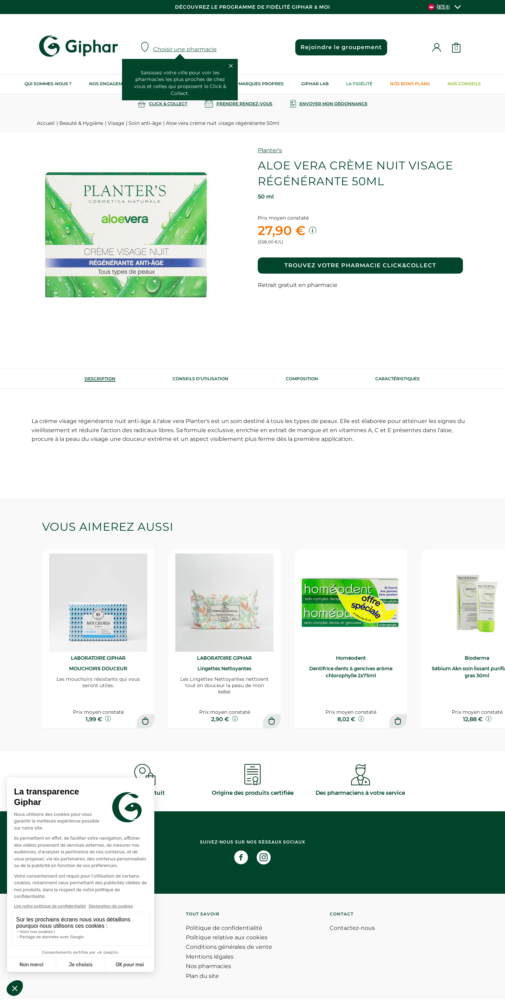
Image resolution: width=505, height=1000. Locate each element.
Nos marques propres (256, 83)
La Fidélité (359, 83)
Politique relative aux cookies (227, 938)
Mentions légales (210, 957)
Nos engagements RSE (116, 83)
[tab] (100, 379)
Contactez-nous (352, 928)
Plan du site (202, 976)
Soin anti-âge (145, 123)
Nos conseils (464, 83)
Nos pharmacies (208, 967)
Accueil (46, 123)
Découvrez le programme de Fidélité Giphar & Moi (252, 7)
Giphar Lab (315, 83)
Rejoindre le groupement (340, 47)
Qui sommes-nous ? (48, 83)
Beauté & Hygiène (81, 123)
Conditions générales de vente (229, 948)
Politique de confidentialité (224, 928)
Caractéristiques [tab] (397, 378)
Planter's (270, 150)
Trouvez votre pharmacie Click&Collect (360, 265)
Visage (116, 123)
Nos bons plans (410, 83)
